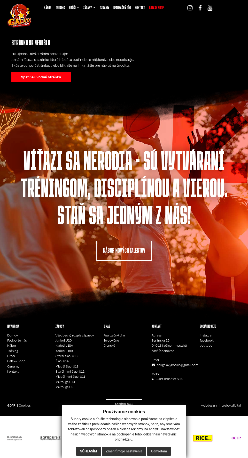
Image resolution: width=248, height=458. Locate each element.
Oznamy (13, 366)
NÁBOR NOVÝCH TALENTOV (124, 250)
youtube (206, 345)
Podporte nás (17, 340)
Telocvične (111, 340)
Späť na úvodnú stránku (41, 77)
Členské (109, 345)
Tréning (12, 351)
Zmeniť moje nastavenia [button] (124, 451)
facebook (207, 340)
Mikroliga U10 (65, 382)
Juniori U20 (63, 340)
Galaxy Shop (16, 361)
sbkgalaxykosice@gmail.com (177, 365)
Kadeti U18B (64, 351)
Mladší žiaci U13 (66, 366)
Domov (12, 335)
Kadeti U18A (64, 345)
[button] (74, 8)
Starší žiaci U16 (66, 356)
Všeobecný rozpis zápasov (74, 335)
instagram (207, 335)
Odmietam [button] (159, 451)
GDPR (11, 405)
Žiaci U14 (62, 361)
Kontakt (13, 371)
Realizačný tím (114, 335)
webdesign (209, 405)
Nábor (11, 345)
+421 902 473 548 (169, 379)
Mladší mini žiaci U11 (70, 376)
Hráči (11, 356)
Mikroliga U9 (64, 387)
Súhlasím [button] (88, 451)
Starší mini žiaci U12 (70, 371)
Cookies (25, 405)
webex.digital (231, 405)
